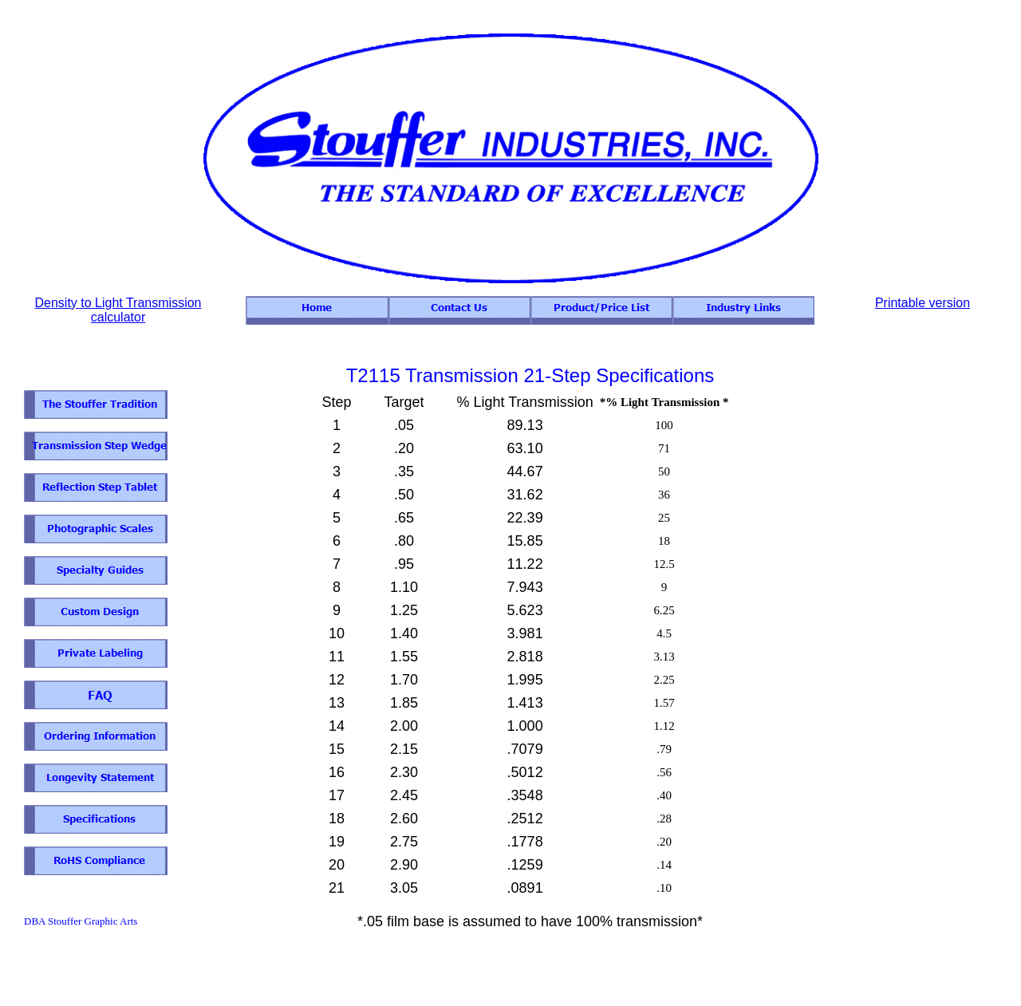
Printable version (922, 303)
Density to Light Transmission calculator (118, 310)
